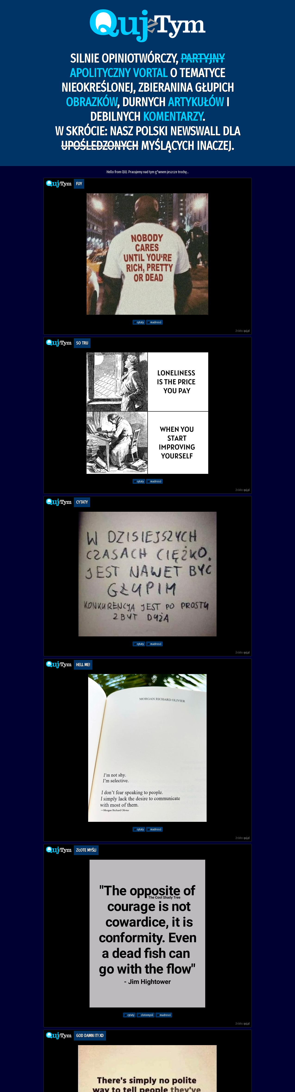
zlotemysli (145, 1015)
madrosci (154, 322)
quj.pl (247, 331)
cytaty (139, 322)
